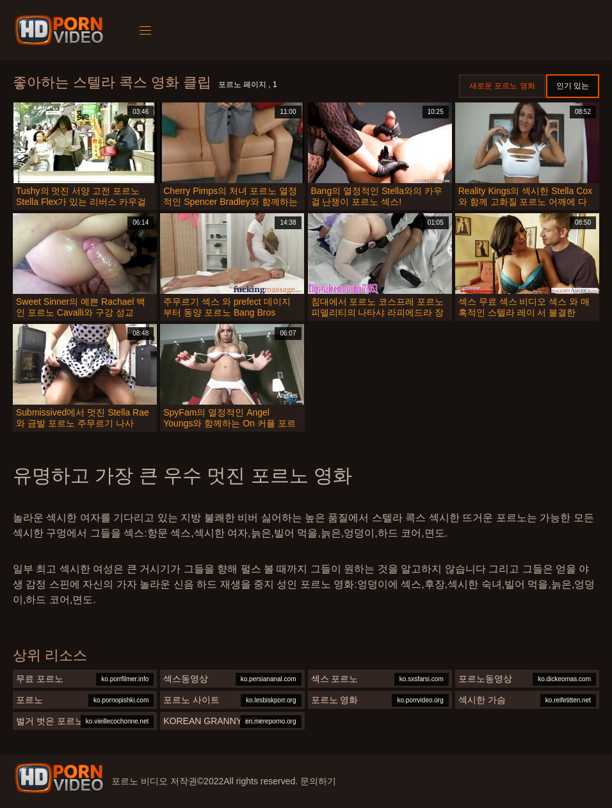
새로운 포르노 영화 (502, 85)
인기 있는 (572, 85)
